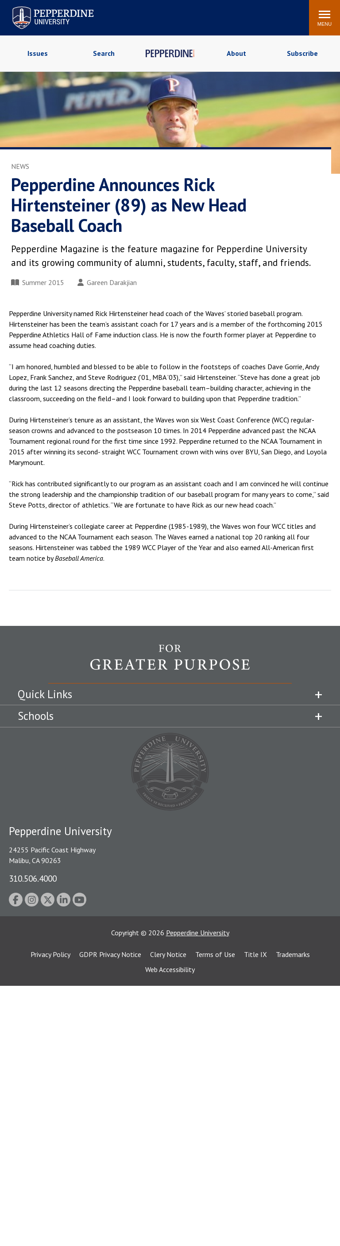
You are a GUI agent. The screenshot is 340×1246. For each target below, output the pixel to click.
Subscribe (302, 53)
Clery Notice (168, 954)
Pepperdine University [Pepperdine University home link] (42, 8)
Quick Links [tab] (45, 694)
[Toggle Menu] (324, 17)
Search (104, 53)
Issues (37, 53)
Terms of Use (215, 954)
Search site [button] (182, 13)
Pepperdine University (197, 932)
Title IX (255, 954)
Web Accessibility (170, 969)
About (236, 53)
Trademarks (293, 954)
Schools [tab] (36, 716)
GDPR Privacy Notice (110, 954)
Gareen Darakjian (107, 282)
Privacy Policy (50, 954)
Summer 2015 (37, 282)
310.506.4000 (33, 878)
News (20, 166)
